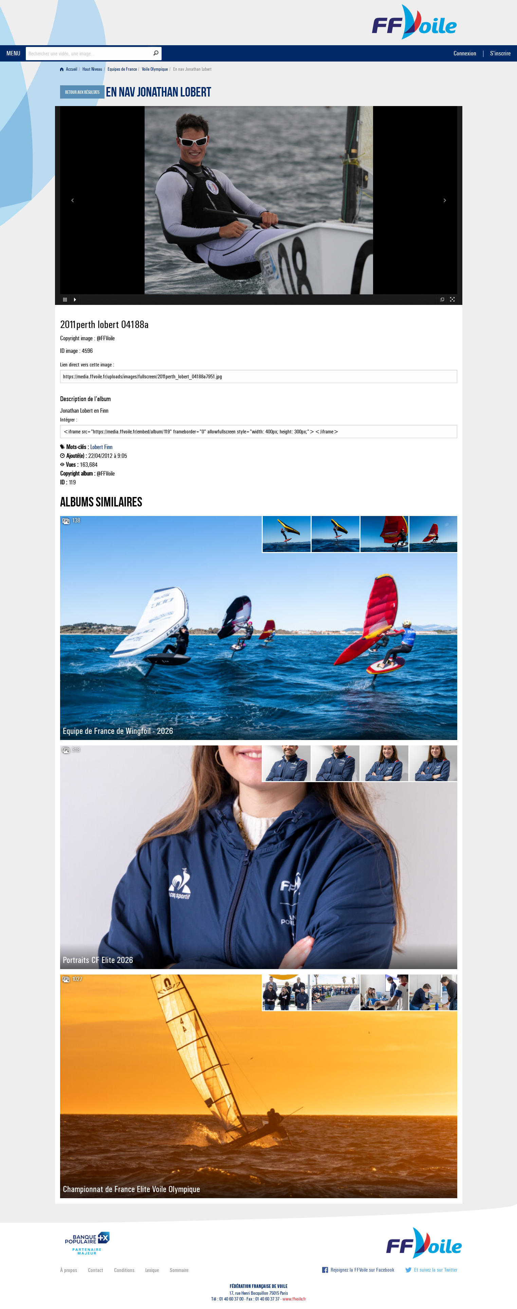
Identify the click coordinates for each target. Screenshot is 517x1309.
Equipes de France (122, 69)
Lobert (96, 447)
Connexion (465, 53)
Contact (95, 1270)
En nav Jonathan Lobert (158, 94)
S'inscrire (500, 53)
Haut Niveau (92, 69)
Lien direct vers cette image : (258, 372)
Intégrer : (258, 427)
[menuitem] (70, 69)
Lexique (152, 1270)
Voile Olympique (155, 69)
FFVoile (414, 21)
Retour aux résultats (82, 92)
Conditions (124, 1270)
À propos (68, 1270)
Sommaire (179, 1270)
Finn (108, 447)
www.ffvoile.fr (294, 1299)
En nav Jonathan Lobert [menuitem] (192, 69)
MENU (13, 53)
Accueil (68, 69)
